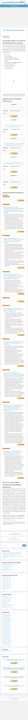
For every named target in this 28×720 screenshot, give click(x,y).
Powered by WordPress (5, 709)
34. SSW (3, 599)
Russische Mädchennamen (6, 649)
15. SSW (9, 591)
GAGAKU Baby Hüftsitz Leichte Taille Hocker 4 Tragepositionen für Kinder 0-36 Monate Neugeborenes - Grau (14, 672)
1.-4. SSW (3, 588)
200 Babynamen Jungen (6, 625)
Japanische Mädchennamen (6, 644)
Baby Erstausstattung (15, 530)
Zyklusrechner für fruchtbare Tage (7, 619)
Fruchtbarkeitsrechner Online (6, 610)
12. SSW (9, 590)
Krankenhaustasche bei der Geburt (9, 531)
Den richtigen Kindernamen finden (7, 656)
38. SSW (6, 600)
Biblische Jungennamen (6, 635)
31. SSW (3, 598)
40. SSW (3, 601)
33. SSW (9, 598)
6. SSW (9, 588)
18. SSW (9, 592)
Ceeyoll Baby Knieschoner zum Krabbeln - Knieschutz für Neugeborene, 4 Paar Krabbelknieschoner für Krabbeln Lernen (12, 350)
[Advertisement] (14, 17)
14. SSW (6, 591)
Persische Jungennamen (6, 645)
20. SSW (6, 593)
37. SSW (3, 600)
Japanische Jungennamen (6, 643)
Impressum (17, 709)
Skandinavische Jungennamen (7, 652)
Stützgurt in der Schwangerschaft (7, 582)
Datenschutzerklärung (22, 709)
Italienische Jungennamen (6, 641)
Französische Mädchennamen (6, 638)
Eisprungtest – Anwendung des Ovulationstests (9, 576)
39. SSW (9, 600)
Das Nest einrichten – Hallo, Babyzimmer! (9, 567)
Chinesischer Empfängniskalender (7, 607)
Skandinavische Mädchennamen (7, 653)
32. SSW (6, 598)
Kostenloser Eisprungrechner (6, 611)
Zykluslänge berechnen (5, 618)
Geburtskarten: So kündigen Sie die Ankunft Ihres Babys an (12, 564)
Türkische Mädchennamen (6, 655)
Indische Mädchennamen (6, 640)
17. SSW (6, 592)
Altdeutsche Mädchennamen (6, 629)
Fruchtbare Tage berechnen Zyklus (7, 609)
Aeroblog (13, 709)
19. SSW (3, 593)
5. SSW (6, 588)
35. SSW (6, 599)
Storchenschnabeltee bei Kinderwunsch (8, 581)
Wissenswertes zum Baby (6, 580)
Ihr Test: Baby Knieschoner (14, 30)
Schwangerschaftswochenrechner (7, 617)
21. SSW (9, 593)
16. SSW (3, 592)
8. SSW (6, 589)
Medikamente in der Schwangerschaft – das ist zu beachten (12, 566)
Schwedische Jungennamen (6, 650)
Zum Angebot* (14, 116)
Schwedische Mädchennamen (6, 651)
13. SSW (3, 591)
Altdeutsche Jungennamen (6, 628)
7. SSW (3, 589)
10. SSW (3, 590)
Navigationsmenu (14, 5)
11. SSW (6, 590)
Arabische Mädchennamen (6, 634)
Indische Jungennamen (5, 639)
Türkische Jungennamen (6, 654)
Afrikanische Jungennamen (6, 626)
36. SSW (9, 599)
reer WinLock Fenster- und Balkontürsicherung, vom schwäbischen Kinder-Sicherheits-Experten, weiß (14, 698)
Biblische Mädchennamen (6, 636)
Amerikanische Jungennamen (6, 630)
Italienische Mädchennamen (6, 642)
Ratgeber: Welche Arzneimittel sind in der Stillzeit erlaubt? (12, 565)
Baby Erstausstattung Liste (6, 575)
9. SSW (8, 589)
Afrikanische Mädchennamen (6, 627)
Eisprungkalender (4, 608)
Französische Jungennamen (6, 637)
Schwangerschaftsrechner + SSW (7, 616)
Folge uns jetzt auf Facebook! (6, 662)
